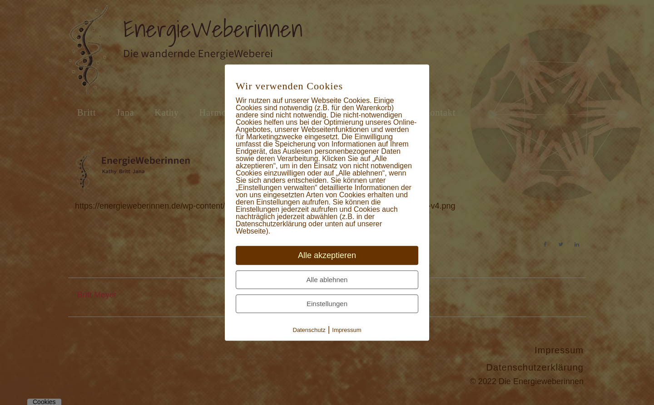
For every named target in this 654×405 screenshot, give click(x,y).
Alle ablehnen (327, 279)
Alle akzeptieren (327, 255)
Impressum (346, 330)
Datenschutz (308, 330)
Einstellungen (327, 303)
